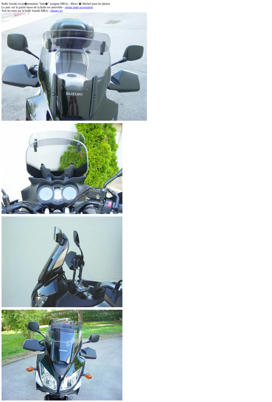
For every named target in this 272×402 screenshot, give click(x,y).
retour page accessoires (79, 7)
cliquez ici (56, 10)
